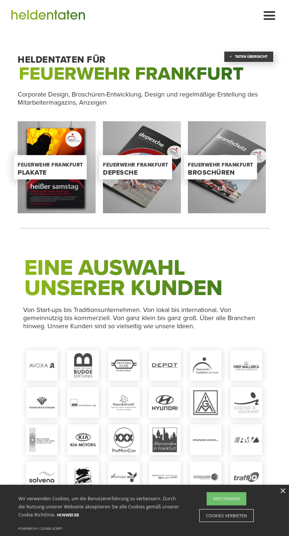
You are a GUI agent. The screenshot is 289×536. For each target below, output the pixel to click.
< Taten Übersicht (249, 57)
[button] (268, 14)
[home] (48, 15)
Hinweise (68, 515)
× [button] (282, 491)
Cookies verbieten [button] (226, 515)
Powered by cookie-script (40, 529)
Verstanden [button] (226, 498)
